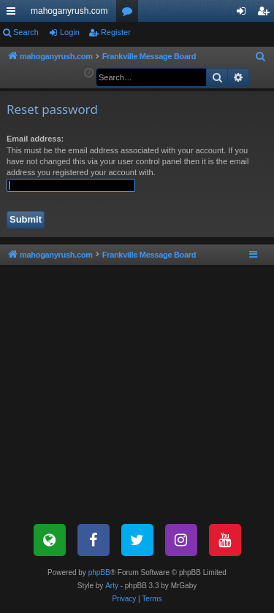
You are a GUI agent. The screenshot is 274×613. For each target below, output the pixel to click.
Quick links (14, 14)
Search (26, 32)
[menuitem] (260, 57)
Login (70, 32)
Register (116, 32)
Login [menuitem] (244, 14)
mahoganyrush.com (69, 11)
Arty (111, 586)
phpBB (99, 572)
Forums (130, 14)
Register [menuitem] (266, 14)
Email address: (35, 138)
